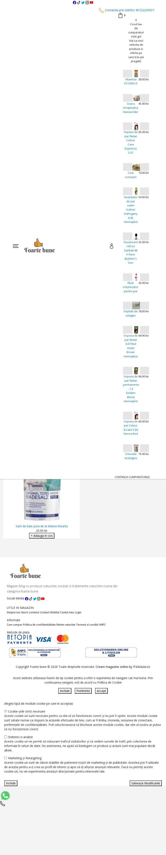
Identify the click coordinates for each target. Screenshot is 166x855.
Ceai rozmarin (131, 175)
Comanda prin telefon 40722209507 (126, 10)
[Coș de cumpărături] (122, 15)
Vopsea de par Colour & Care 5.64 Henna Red (130, 427)
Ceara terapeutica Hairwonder (130, 108)
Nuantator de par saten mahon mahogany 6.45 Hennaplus (131, 209)
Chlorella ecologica (131, 456)
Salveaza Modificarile (145, 783)
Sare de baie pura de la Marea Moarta (42, 526)
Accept (101, 691)
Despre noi (13, 612)
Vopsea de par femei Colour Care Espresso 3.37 (131, 142)
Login (78, 612)
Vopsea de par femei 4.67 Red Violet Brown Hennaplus (131, 346)
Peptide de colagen (131, 313)
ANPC (102, 624)
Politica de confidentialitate (39, 624)
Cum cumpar (14, 624)
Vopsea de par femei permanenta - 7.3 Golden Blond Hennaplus (130, 388)
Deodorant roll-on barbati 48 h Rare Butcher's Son (131, 252)
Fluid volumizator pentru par (130, 287)
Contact (44, 612)
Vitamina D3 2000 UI (130, 81)
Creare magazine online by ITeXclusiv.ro (123, 667)
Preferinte (83, 691)
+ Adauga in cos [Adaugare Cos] (42, 536)
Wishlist (54, 612)
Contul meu (67, 612)
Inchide (65, 691)
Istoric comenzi (30, 612)
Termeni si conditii (87, 624)
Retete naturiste (66, 624)
